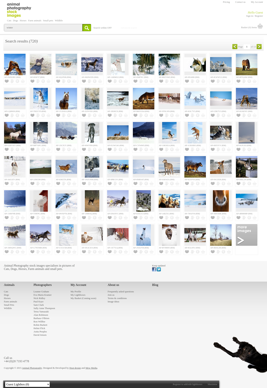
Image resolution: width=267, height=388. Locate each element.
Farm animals (36, 268)
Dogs (14, 268)
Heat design (75, 367)
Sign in (249, 15)
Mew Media (91, 367)
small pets (56, 268)
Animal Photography (32, 367)
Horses (22, 268)
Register (259, 15)
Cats (6, 268)
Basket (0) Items (249, 27)
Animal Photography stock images (24, 265)
